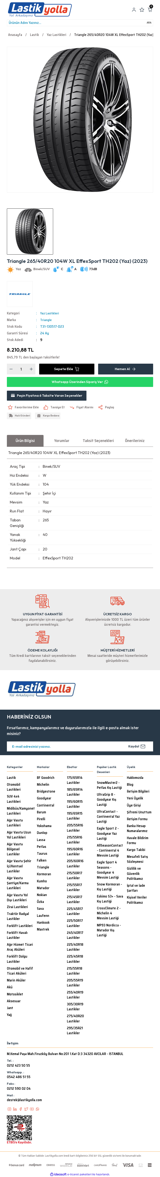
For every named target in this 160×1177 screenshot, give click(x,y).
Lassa (41, 840)
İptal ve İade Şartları (136, 889)
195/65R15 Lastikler (74, 816)
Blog (130, 785)
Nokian (42, 895)
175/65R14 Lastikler (74, 781)
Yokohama (44, 826)
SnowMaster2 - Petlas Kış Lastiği (109, 786)
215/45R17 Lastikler (74, 900)
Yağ (9, 1015)
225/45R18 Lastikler (75, 959)
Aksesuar (14, 1001)
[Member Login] (134, 9)
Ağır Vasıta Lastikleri (15, 823)
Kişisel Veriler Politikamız (137, 900)
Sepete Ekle (67, 369)
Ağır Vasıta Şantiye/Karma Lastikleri (18, 883)
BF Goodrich (45, 778)
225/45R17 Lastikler (75, 912)
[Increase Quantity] (31, 369)
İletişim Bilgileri (138, 791)
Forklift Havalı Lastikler (17, 936)
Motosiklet (15, 994)
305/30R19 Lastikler (75, 1007)
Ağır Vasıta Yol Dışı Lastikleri (17, 898)
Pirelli (41, 819)
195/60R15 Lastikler (75, 805)
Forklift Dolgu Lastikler (17, 959)
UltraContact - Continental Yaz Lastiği (108, 817)
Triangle (46, 320)
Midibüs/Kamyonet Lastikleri (21, 811)
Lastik (11, 778)
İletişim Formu (137, 819)
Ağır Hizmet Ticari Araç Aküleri (20, 948)
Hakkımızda (135, 778)
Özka (40, 902)
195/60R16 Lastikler (75, 852)
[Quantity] (21, 369)
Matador (43, 888)
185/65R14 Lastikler (75, 793)
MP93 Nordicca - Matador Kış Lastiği (109, 930)
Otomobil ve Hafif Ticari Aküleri (20, 971)
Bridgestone (46, 791)
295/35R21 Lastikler (75, 1031)
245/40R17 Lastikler (75, 936)
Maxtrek (43, 929)
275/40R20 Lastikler (75, 1019)
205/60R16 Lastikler (75, 864)
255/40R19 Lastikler (75, 995)
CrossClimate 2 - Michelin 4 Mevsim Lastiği (109, 913)
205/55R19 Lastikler (75, 983)
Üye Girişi (134, 805)
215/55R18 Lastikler (74, 971)
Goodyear (44, 798)
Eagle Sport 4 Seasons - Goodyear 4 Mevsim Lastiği (108, 870)
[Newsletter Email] (80, 747)
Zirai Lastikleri (17, 907)
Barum (41, 812)
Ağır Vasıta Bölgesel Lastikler (15, 849)
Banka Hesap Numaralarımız (137, 829)
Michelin (43, 785)
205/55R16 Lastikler (75, 828)
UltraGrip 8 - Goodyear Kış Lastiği (106, 800)
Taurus (42, 854)
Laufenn (43, 916)
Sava (40, 909)
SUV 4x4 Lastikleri (14, 799)
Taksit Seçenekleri (98, 441)
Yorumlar (61, 441)
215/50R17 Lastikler (74, 876)
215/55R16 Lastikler (74, 840)
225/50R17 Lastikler (75, 924)
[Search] (80, 23)
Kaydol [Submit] (136, 746)
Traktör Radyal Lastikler (18, 917)
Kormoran (44, 874)
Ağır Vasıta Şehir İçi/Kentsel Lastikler (19, 866)
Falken (41, 860)
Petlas (41, 847)
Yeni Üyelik (135, 798)
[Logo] (40, 9)
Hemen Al (125, 369)
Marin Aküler (16, 980)
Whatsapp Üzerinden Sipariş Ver (80, 382)
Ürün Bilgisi (25, 441)
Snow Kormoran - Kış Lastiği (109, 887)
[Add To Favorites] (23, 407)
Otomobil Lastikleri (14, 788)
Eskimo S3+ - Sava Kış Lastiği (110, 899)
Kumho (42, 881)
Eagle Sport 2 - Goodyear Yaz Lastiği (108, 833)
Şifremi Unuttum (139, 812)
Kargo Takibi (136, 850)
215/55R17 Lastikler (74, 888)
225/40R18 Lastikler (75, 948)
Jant (10, 1008)
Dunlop (42, 833)
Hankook (43, 923)
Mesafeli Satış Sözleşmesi (137, 860)
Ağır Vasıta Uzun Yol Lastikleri (19, 835)
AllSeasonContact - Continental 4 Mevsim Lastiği (110, 850)
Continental (45, 805)
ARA (149, 22)
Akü (9, 987)
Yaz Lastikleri (50, 313)
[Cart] (149, 9)
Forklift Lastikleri (19, 926)
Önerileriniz (135, 441)
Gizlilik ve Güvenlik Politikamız (135, 874)
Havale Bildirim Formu (137, 841)
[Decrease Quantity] (11, 369)
